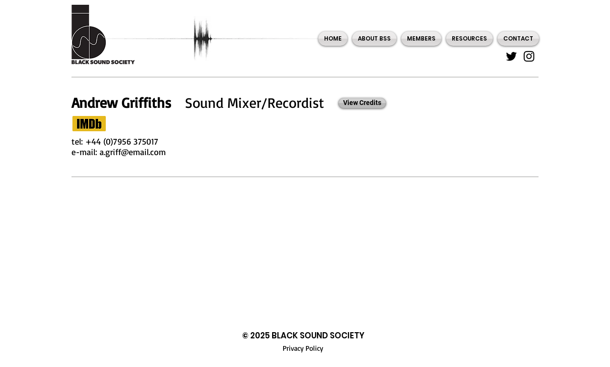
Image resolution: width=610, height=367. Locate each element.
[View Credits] (362, 103)
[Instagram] (529, 56)
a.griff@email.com (133, 152)
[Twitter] (511, 56)
